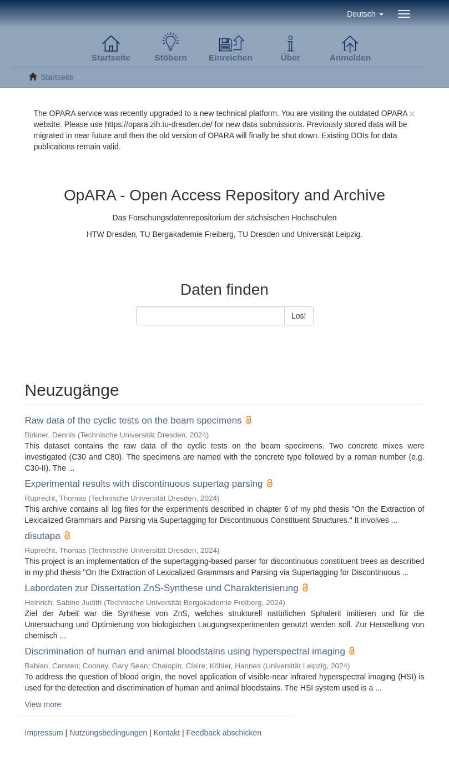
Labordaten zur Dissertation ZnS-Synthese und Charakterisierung (162, 588)
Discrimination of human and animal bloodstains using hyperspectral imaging (185, 651)
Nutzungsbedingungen (108, 732)
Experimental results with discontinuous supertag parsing (144, 483)
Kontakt (167, 732)
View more (43, 704)
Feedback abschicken (223, 732)
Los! (298, 315)
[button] (365, 14)
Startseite (57, 77)
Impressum (44, 732)
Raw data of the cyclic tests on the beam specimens (133, 420)
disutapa (42, 536)
